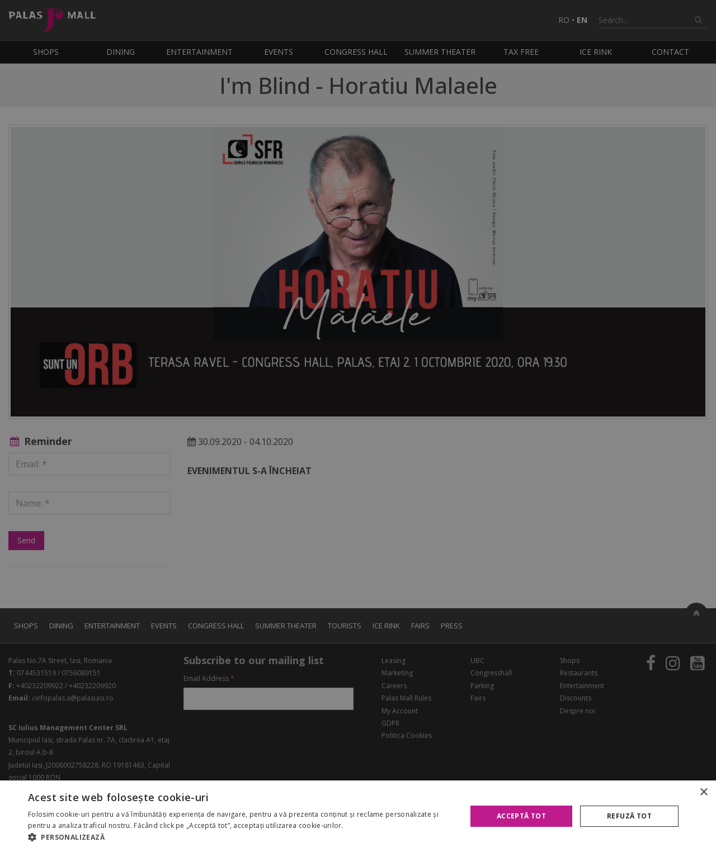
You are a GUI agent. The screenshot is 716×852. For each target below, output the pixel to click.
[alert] (358, 426)
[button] (241, 837)
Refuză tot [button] (629, 816)
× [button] (703, 792)
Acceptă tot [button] (521, 816)
